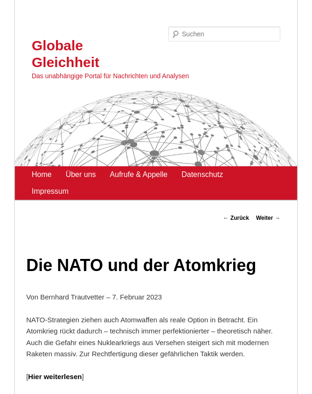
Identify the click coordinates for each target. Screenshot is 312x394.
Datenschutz (202, 174)
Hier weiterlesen (55, 376)
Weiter (268, 218)
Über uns (81, 174)
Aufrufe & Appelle (139, 174)
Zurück (236, 218)
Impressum (50, 191)
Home (42, 174)
